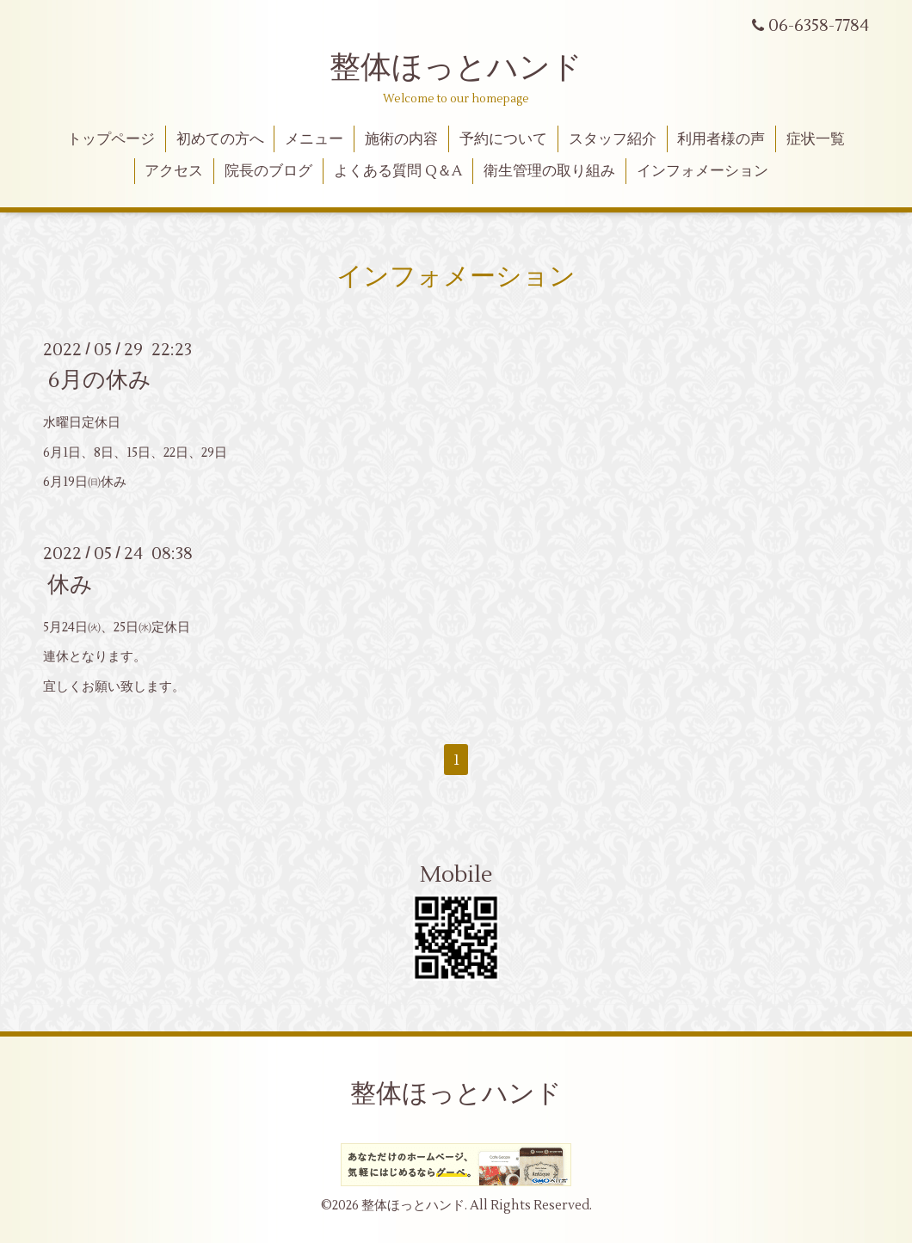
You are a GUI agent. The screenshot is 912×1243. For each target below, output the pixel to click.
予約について (503, 139)
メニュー (314, 139)
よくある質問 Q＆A (398, 171)
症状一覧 (815, 139)
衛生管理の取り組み (549, 171)
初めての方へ (220, 139)
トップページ (111, 139)
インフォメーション (702, 171)
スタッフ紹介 (612, 139)
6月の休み (99, 380)
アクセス (174, 171)
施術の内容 (401, 139)
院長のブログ (268, 171)
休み (70, 584)
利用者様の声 (721, 139)
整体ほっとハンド (456, 68)
